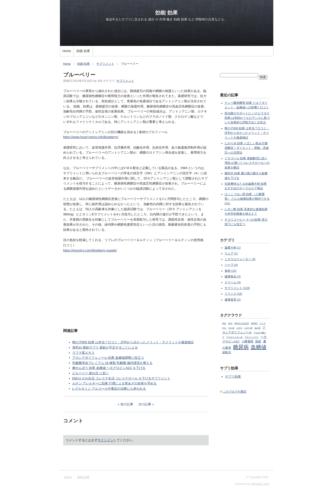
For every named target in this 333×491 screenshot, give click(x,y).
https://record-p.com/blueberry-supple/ (90, 250)
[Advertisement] (136, 290)
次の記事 (144, 404)
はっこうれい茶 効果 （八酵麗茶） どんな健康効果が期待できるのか (247, 199)
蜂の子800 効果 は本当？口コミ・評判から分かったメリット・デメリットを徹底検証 (133, 342)
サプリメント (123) (237, 288)
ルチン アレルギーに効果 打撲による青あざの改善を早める (114, 383)
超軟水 (226, 352)
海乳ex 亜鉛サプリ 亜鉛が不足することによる (105, 347)
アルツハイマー (252, 337)
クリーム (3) (233, 282)
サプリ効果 (233, 376)
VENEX (254, 323)
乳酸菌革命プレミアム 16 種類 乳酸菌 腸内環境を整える (112, 363)
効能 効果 (166, 13)
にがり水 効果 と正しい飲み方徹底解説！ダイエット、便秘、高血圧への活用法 (247, 148)
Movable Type (260, 484)
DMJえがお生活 (241, 323)
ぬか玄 (258, 328)
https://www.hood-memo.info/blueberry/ (90, 137)
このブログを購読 (234, 391)
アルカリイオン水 (234, 337)
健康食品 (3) (233, 276)
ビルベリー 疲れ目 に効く (90, 373)
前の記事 (126, 404)
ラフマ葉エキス (83, 352)
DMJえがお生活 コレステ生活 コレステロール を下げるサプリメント (121, 378)
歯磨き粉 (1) (233, 247)
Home (67, 51)
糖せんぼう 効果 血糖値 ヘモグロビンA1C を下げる (109, 368)
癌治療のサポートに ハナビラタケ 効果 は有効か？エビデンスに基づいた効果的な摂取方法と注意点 (247, 118)
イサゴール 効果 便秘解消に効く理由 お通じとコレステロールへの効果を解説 (247, 163)
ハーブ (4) (231, 265)
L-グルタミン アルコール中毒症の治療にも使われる (109, 388)
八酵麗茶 (247, 341)
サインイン (105, 440)
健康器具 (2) (233, 299)
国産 (258, 341)
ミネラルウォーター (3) (240, 259)
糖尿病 (241, 347)
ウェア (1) (231, 253)
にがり (239, 328)
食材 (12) (230, 270)
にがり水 (248, 328)
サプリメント (105, 63)
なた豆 (231, 328)
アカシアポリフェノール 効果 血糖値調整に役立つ (108, 357)
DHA (230, 323)
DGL (224, 323)
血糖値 (258, 347)
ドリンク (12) (233, 293)
